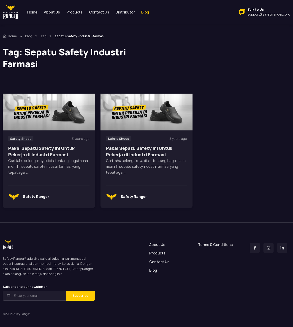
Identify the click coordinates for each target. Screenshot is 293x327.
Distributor (125, 12)
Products (74, 12)
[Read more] (49, 112)
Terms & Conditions (215, 244)
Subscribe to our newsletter (25, 286)
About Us (52, 12)
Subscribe (80, 295)
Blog (28, 36)
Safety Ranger (28, 196)
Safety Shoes (20, 138)
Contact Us (99, 12)
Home (32, 12)
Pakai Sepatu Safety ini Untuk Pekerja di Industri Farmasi (41, 151)
